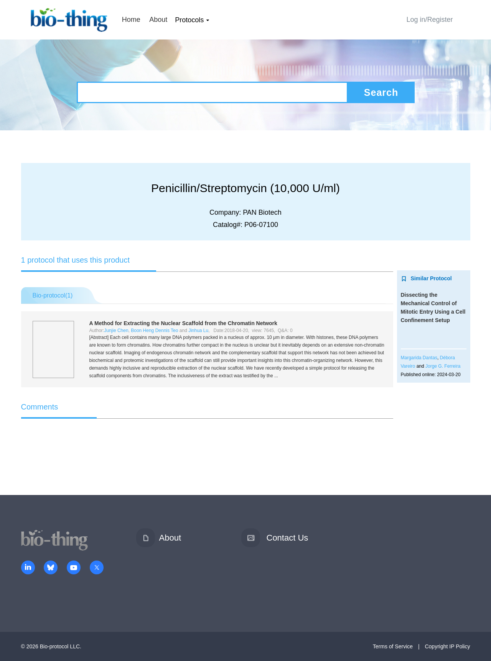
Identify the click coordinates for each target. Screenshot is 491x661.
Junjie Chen (116, 330)
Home (131, 19)
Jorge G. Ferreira (442, 366)
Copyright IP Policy (447, 646)
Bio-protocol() (53, 295)
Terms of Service (393, 646)
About (158, 19)
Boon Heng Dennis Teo (154, 330)
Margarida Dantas (419, 357)
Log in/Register (429, 19)
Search (381, 92)
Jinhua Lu (198, 330)
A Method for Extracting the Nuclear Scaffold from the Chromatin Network (183, 323)
